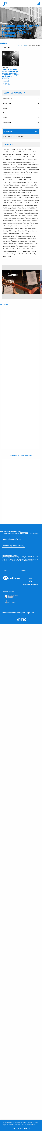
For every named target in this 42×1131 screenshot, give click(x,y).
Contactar (6, 1094)
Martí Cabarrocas (34, 45)
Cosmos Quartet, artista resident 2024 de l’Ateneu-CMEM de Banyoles (20, 31)
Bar (4, 113)
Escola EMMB (7, 122)
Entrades (24, 45)
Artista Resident (7, 99)
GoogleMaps (23, 1015)
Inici (18, 45)
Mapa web (30, 1094)
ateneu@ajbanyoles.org (12, 1021)
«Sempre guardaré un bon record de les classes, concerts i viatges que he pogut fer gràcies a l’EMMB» (10, 74)
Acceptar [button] (20, 1128)
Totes (8, 47)
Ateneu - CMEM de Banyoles (21, 800)
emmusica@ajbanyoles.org (13, 1027)
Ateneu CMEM (7, 103)
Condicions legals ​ (18, 1094)
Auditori (5, 108)
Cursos (5, 117)
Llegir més (27, 1128)
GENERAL (5, 81)
